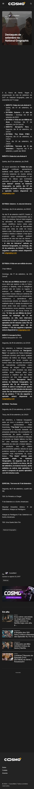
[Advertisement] (17, 69)
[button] (3, 4)
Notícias (5, 580)
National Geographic (9, 530)
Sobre (4, 767)
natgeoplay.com (8, 193)
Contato (4, 770)
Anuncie (5, 773)
